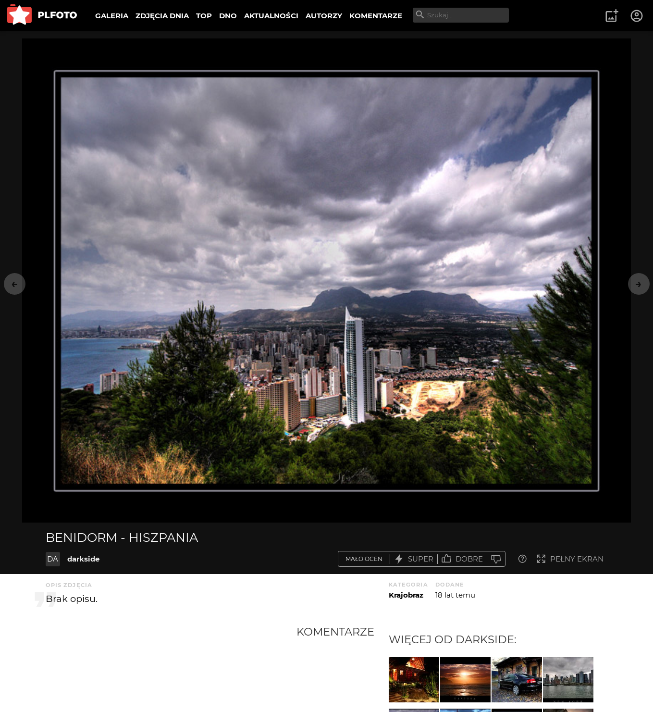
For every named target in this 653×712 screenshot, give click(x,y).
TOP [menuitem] (204, 15)
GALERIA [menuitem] (111, 15)
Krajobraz (406, 595)
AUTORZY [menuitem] (324, 15)
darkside (83, 558)
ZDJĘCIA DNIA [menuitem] (162, 15)
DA (52, 558)
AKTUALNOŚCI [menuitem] (271, 15)
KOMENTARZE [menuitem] (375, 15)
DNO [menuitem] (228, 15)
